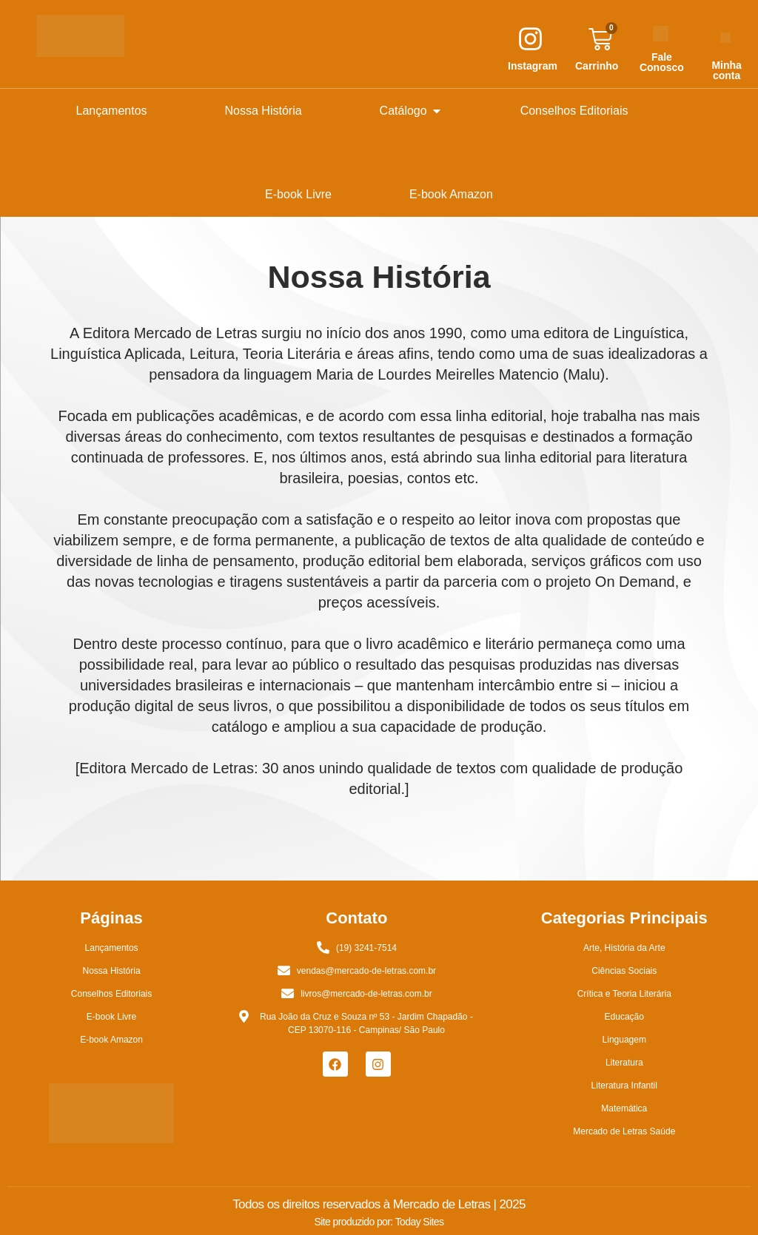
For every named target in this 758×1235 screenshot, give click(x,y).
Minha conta (726, 70)
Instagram (532, 66)
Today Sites (419, 1222)
